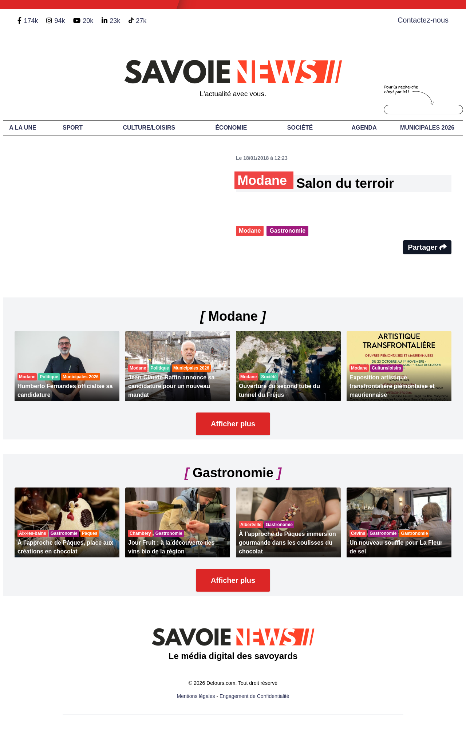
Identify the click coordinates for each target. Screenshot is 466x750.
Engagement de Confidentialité (254, 696)
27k (141, 20)
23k (115, 20)
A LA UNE (22, 128)
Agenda (363, 128)
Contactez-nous (423, 20)
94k (59, 20)
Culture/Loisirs (149, 128)
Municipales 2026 (427, 128)
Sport (73, 128)
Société (300, 128)
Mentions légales (196, 696)
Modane (250, 231)
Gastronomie (287, 231)
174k (31, 20)
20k (88, 20)
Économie (231, 128)
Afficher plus (233, 424)
